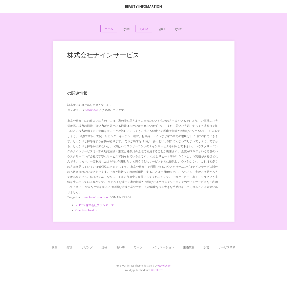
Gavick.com (164, 265)
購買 (54, 247)
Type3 (161, 29)
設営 (206, 247)
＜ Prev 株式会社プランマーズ (94, 205)
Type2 (144, 29)
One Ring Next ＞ (86, 210)
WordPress (157, 270)
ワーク (138, 247)
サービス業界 (226, 247)
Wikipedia (91, 110)
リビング (87, 247)
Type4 (179, 29)
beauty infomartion (95, 197)
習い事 (120, 247)
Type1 (126, 29)
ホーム (109, 29)
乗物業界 (188, 247)
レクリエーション (162, 247)
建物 (104, 247)
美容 (69, 247)
